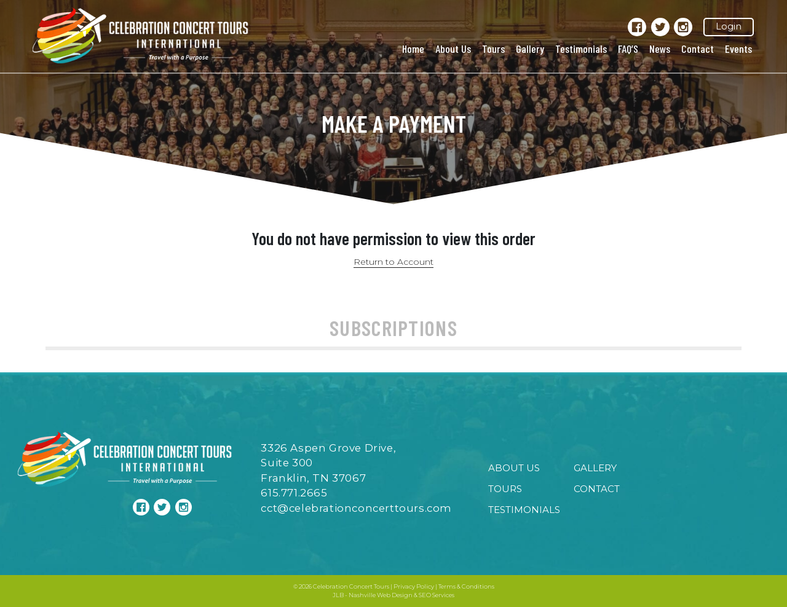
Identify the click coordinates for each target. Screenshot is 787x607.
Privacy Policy (414, 586)
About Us (453, 48)
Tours (493, 48)
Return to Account (393, 261)
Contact (697, 48)
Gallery (530, 48)
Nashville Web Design (381, 595)
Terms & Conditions (466, 586)
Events (738, 48)
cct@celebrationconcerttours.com (356, 508)
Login (729, 26)
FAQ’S (628, 48)
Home (413, 48)
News (659, 48)
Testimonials (581, 48)
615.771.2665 (294, 493)
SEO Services (436, 595)
